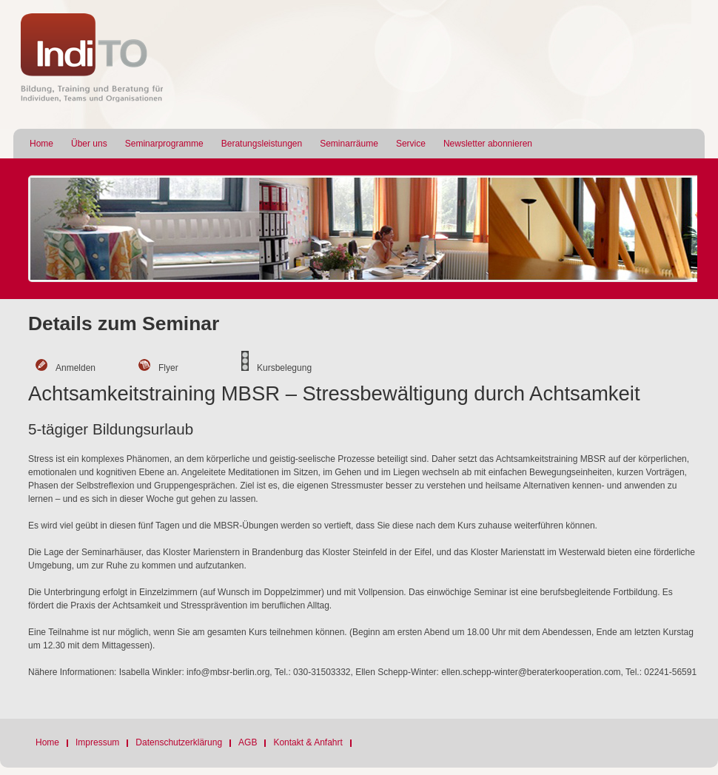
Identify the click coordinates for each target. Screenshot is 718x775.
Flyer (168, 368)
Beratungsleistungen (261, 143)
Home (41, 143)
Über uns (89, 143)
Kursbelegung (284, 368)
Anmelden (75, 368)
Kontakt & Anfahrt (307, 742)
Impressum (97, 742)
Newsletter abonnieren (487, 143)
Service (411, 143)
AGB (247, 742)
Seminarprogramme (164, 143)
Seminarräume (349, 143)
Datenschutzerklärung (178, 742)
